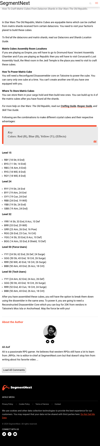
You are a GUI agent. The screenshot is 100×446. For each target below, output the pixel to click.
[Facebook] (10, 434)
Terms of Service (42, 404)
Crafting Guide (68, 106)
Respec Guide (84, 106)
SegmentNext (15, 3)
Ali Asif (6, 347)
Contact (58, 404)
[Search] (90, 3)
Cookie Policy (24, 404)
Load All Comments (14, 370)
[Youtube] (16, 434)
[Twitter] (5, 434)
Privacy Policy (7, 404)
